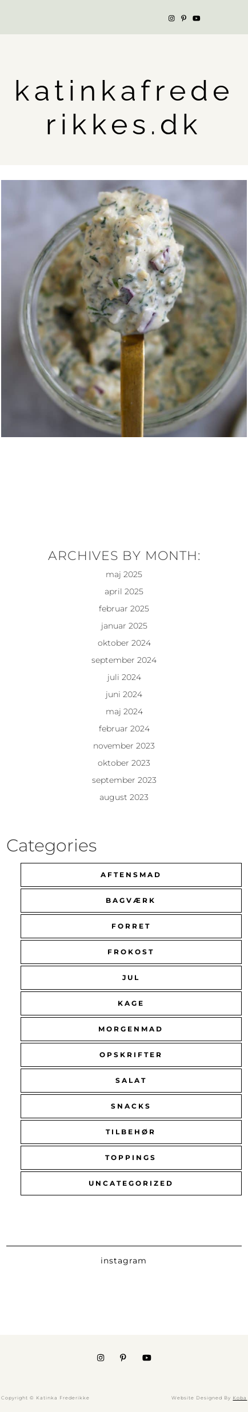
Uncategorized (131, 1183)
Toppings (131, 1157)
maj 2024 (124, 711)
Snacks (131, 1106)
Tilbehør (131, 1131)
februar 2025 (124, 608)
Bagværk (131, 900)
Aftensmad (131, 874)
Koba (240, 1398)
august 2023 (124, 797)
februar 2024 (124, 728)
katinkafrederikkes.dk (124, 107)
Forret (131, 926)
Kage (131, 1003)
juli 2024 (124, 677)
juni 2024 (124, 694)
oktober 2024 (124, 643)
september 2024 (124, 660)
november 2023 (124, 746)
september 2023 (124, 780)
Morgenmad (130, 1029)
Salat (131, 1080)
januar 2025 (124, 626)
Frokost (130, 951)
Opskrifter (131, 1054)
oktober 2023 (124, 763)
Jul (131, 977)
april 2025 (124, 591)
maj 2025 (124, 574)
